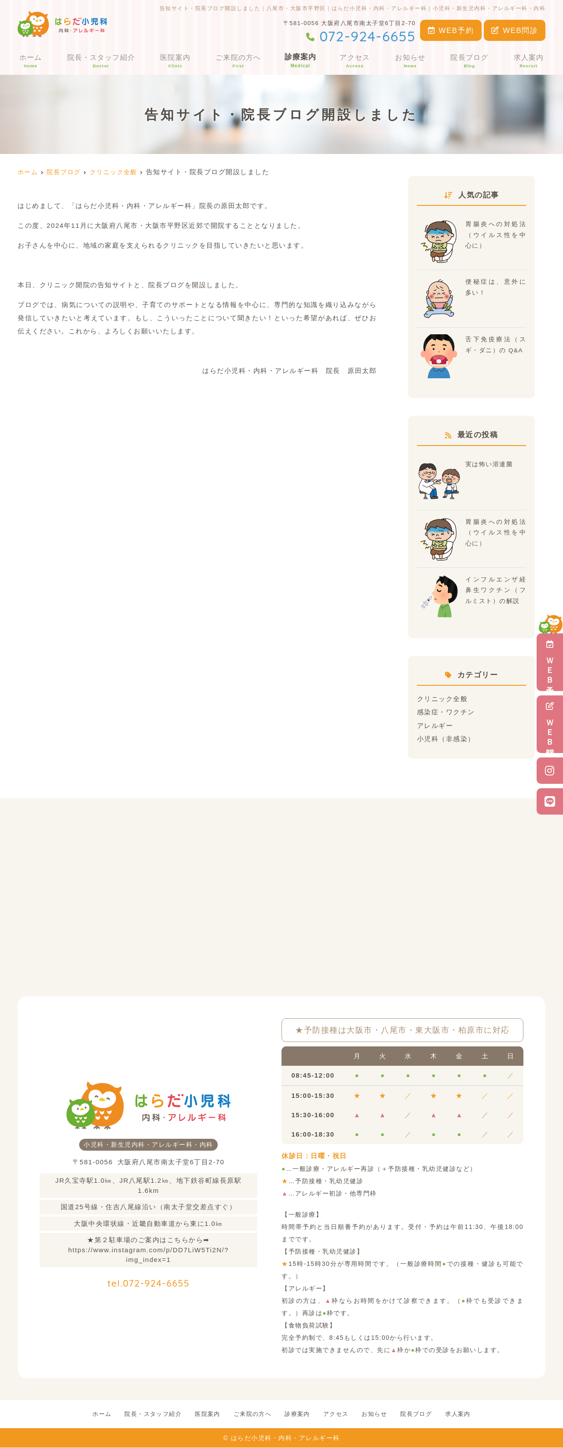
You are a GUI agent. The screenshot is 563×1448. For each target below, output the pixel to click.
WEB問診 (514, 30)
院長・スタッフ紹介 (100, 60)
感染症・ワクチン (446, 712)
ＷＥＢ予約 (549, 662)
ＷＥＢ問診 (549, 724)
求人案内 (529, 60)
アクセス (356, 60)
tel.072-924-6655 (148, 1280)
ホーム (29, 60)
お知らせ (412, 60)
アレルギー (435, 725)
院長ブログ (470, 60)
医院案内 (175, 60)
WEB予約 (451, 30)
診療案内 (301, 60)
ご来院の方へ (238, 60)
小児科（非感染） (446, 738)
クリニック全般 (442, 698)
